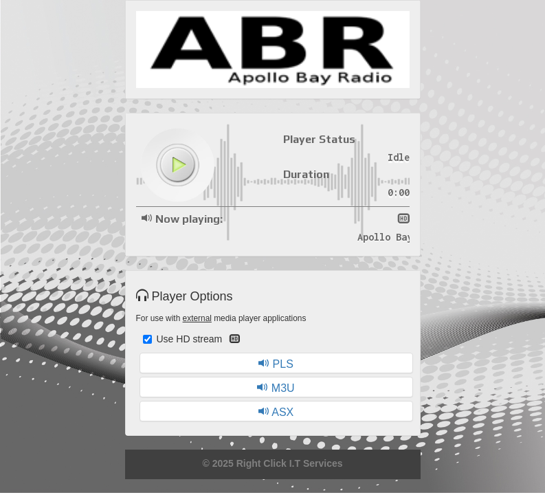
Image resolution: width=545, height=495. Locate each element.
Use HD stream (191, 338)
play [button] (177, 165)
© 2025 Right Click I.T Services (272, 463)
